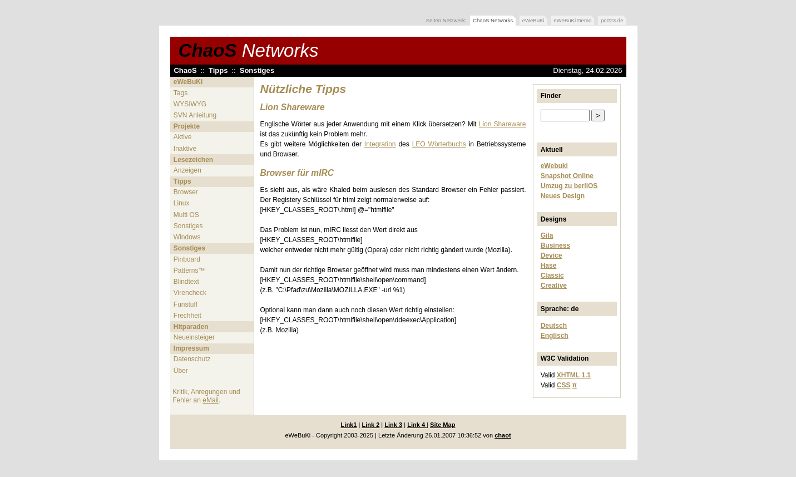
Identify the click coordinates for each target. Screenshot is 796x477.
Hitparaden (191, 327)
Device (551, 255)
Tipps (218, 70)
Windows (187, 237)
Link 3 (393, 424)
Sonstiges (257, 70)
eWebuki (554, 166)
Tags (180, 93)
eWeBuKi (533, 20)
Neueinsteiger (194, 337)
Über (181, 371)
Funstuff (185, 304)
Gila (547, 235)
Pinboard (187, 259)
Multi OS (186, 215)
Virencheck (190, 293)
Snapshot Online (567, 176)
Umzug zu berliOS (569, 186)
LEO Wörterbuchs (439, 144)
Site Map (442, 424)
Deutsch (554, 326)
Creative (554, 285)
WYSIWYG (190, 104)
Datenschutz (192, 359)
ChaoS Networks (493, 20)
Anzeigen (187, 170)
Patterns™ (189, 270)
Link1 (349, 424)
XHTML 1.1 (574, 375)
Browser (186, 192)
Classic (552, 275)
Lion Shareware (502, 124)
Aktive (183, 137)
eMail (210, 400)
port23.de (612, 20)
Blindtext (186, 282)
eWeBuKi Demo (572, 20)
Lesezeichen (193, 160)
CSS (564, 385)
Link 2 (370, 424)
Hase (549, 265)
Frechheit (187, 315)
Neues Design (563, 196)
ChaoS (249, 50)
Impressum (191, 348)
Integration (380, 144)
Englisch (554, 336)
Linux (182, 203)
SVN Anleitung (195, 115)
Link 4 (417, 424)
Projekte (187, 126)
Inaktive (185, 149)
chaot (503, 435)
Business (555, 245)
